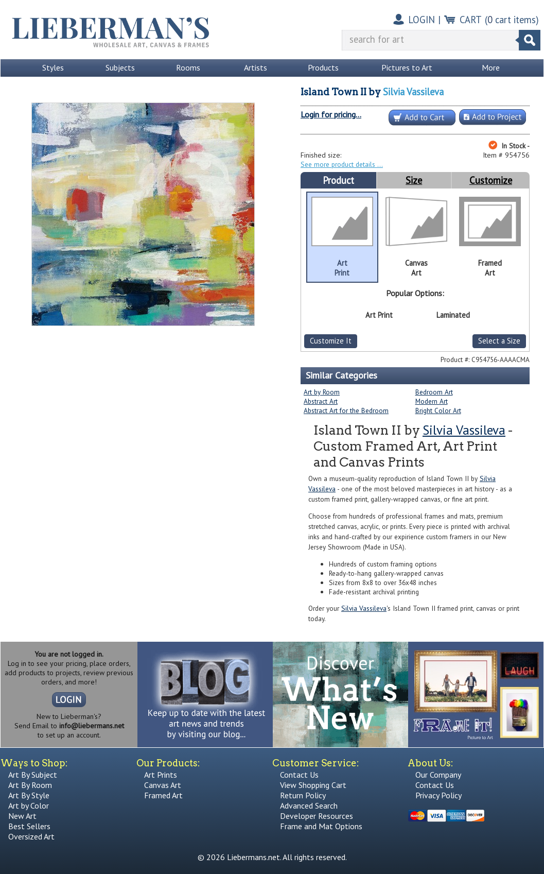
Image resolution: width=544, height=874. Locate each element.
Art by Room (322, 392)
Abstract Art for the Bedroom (346, 410)
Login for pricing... (331, 114)
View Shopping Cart (313, 785)
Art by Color (28, 805)
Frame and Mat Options (321, 826)
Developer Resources (316, 816)
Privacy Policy (438, 795)
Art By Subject (32, 774)
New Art (22, 816)
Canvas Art (162, 785)
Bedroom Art (434, 392)
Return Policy (303, 795)
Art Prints (160, 774)
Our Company (438, 774)
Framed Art (163, 795)
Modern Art (431, 401)
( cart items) (512, 19)
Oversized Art (31, 836)
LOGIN (421, 19)
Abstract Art (321, 401)
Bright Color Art (438, 410)
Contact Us (299, 774)
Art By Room (30, 785)
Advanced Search (309, 805)
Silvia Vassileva (413, 91)
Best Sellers (29, 826)
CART (471, 19)
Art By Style (28, 795)
